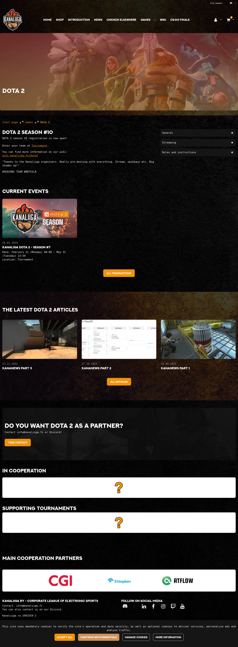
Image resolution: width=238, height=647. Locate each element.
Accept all (64, 637)
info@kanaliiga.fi (29, 605)
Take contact (17, 442)
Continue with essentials (98, 637)
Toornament (39, 145)
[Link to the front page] (12, 20)
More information (168, 637)
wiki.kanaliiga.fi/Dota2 (20, 155)
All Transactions (119, 273)
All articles (119, 382)
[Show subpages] (154, 20)
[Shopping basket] (229, 20)
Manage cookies (136, 637)
